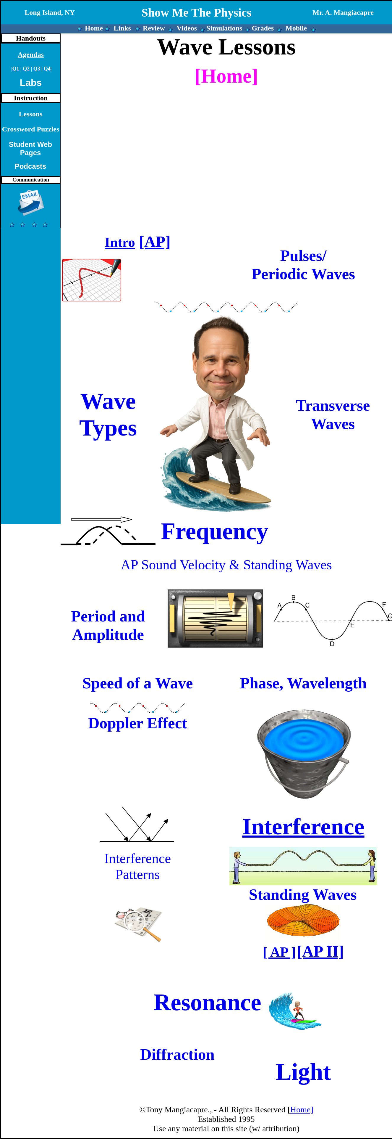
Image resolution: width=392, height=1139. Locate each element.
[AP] (155, 241)
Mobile (296, 28)
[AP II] (320, 951)
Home (94, 28)
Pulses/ (303, 255)
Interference (303, 826)
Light (303, 1072)
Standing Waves (303, 894)
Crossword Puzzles (30, 129)
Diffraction (177, 1054)
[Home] (226, 76)
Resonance (207, 1002)
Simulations (224, 28)
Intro (120, 242)
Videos (187, 28)
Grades (263, 28)
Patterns (137, 874)
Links (122, 28)
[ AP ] (279, 952)
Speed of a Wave (137, 683)
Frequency (214, 531)
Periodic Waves (303, 274)
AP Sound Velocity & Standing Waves (226, 564)
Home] (301, 1109)
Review (154, 28)
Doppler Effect (137, 723)
